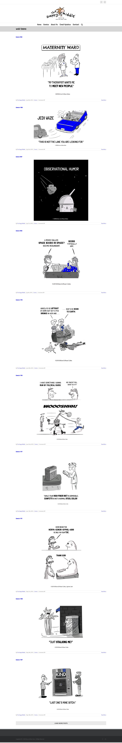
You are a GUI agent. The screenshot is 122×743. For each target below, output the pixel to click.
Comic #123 (19, 231)
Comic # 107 (19, 660)
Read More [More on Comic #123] (103, 292)
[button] (82, 24)
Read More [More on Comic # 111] (103, 591)
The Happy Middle (21, 100)
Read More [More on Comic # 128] (103, 149)
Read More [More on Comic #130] (103, 100)
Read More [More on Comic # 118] (103, 444)
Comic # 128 (19, 107)
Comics (35, 100)
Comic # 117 (19, 451)
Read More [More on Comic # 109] (103, 652)
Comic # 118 (19, 375)
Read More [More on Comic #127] (103, 223)
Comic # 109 (19, 599)
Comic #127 (19, 157)
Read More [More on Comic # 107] (103, 715)
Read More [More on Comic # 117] (103, 511)
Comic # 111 (19, 518)
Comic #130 (19, 37)
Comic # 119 (19, 300)
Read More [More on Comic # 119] (103, 368)
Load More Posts (61, 723)
